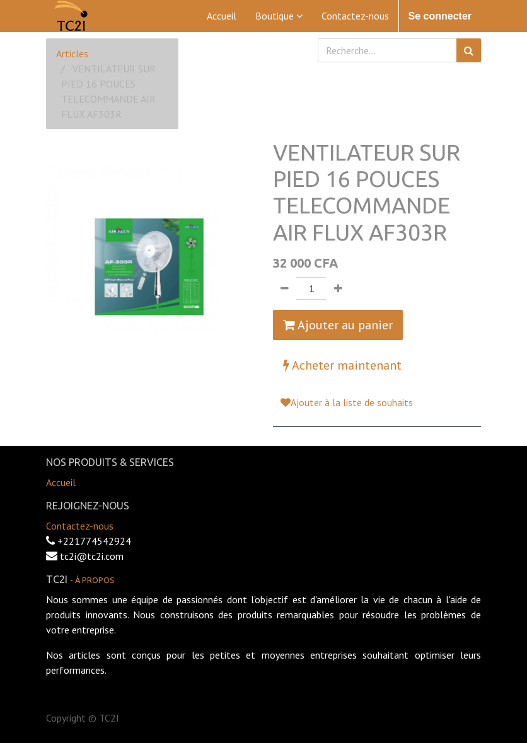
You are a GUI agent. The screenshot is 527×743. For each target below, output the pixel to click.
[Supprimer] (284, 288)
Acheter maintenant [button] (342, 365)
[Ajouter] (338, 288)
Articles (72, 53)
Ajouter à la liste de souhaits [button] (347, 402)
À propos (95, 580)
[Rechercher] (468, 50)
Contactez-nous (79, 525)
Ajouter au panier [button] (338, 325)
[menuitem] (221, 15)
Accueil (61, 482)
